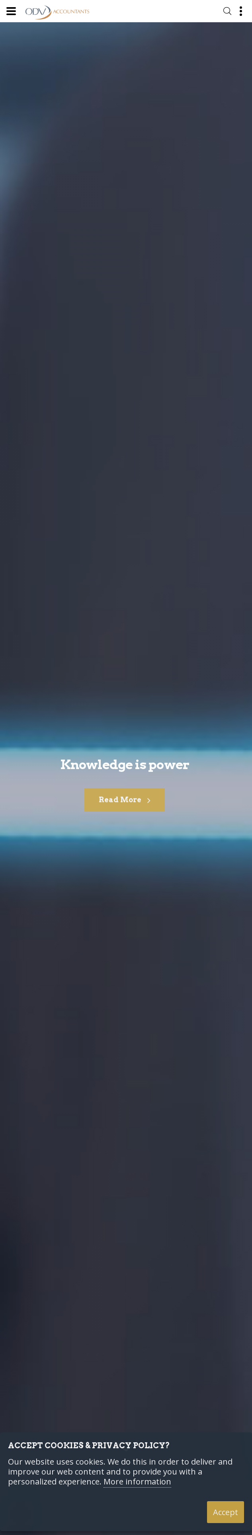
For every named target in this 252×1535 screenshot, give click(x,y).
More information (137, 1482)
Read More (124, 806)
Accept (225, 1512)
